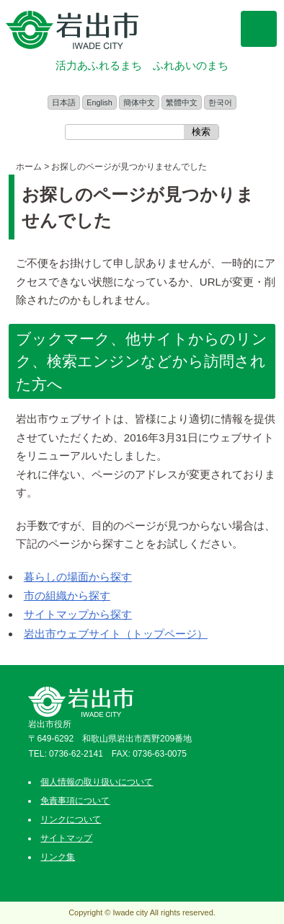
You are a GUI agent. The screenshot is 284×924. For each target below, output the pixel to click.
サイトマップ (66, 838)
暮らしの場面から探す (78, 577)
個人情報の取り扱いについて (96, 782)
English (99, 102)
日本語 (64, 102)
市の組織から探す (67, 595)
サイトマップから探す (78, 614)
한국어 (220, 102)
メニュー (259, 29)
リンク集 (57, 857)
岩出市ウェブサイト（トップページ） (116, 634)
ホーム (29, 167)
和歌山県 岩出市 (72, 30)
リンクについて (70, 819)
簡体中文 (139, 102)
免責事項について (75, 801)
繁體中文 (182, 102)
